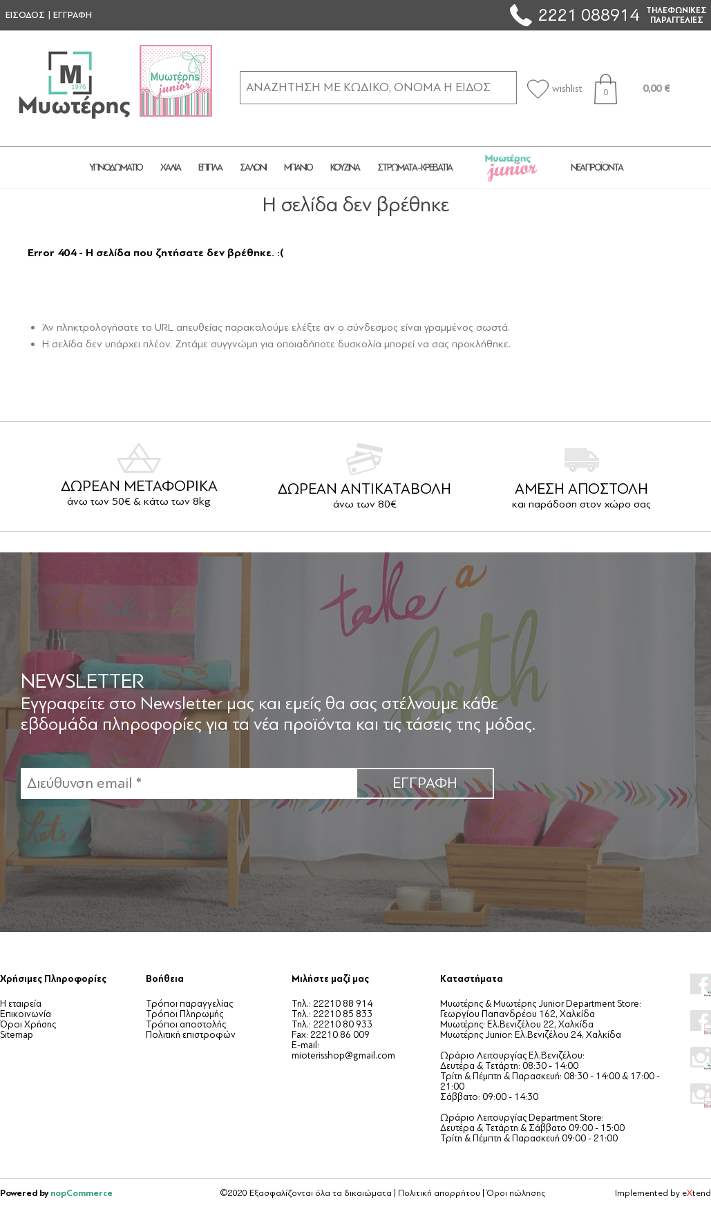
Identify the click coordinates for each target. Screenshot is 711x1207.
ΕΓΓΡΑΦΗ (72, 15)
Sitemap (16, 1035)
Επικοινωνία (25, 1014)
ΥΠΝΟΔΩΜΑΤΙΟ (115, 167)
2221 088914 (588, 15)
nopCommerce (81, 1193)
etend (696, 1193)
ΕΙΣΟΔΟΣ (25, 15)
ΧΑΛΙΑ (170, 167)
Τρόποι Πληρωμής (184, 1014)
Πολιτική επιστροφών (191, 1035)
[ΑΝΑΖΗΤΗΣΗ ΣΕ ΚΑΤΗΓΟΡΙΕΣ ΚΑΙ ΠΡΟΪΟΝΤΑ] (378, 87)
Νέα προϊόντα (597, 167)
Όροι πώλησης (515, 1193)
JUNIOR (511, 168)
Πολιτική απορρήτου (439, 1193)
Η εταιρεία (20, 1003)
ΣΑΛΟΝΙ (253, 167)
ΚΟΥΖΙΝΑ (344, 167)
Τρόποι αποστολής (186, 1024)
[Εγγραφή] (188, 783)
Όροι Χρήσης (28, 1024)
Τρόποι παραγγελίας (189, 1003)
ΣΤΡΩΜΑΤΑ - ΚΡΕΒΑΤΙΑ (414, 167)
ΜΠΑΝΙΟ (298, 167)
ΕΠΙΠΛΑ (210, 167)
